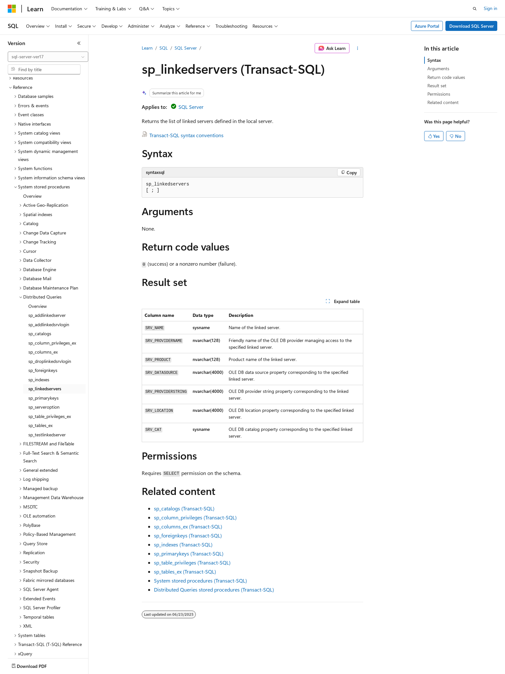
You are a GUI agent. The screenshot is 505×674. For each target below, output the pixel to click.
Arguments (438, 68)
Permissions (438, 94)
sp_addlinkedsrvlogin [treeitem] (48, 287)
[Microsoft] (12, 9)
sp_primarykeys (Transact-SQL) (189, 553)
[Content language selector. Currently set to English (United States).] (37, 665)
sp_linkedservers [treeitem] (44, 351)
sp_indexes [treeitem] (38, 342)
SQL (163, 48)
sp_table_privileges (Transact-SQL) (192, 562)
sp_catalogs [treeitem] (39, 296)
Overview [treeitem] (32, 158)
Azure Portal (427, 26)
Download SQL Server (471, 26)
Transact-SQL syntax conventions (186, 135)
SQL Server (186, 48)
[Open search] (474, 8)
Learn (147, 48)
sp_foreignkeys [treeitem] (42, 332)
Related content (443, 102)
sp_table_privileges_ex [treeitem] (49, 378)
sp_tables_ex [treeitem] (40, 387)
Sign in (490, 8)
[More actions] (357, 48)
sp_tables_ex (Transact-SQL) (185, 571)
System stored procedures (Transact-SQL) (200, 580)
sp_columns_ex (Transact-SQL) (188, 526)
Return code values (446, 77)
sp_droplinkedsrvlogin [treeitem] (49, 323)
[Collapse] (79, 43)
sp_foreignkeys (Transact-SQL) (188, 535)
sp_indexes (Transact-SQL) (183, 544)
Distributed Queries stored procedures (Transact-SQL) (214, 589)
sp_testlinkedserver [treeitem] (47, 397)
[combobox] (48, 57)
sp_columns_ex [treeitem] (43, 314)
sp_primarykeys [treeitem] (43, 360)
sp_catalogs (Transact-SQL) (184, 508)
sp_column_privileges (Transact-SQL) (195, 517)
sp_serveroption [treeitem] (44, 369)
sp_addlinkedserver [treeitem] (47, 277)
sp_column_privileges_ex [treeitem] (52, 305)
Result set (436, 85)
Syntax (434, 60)
